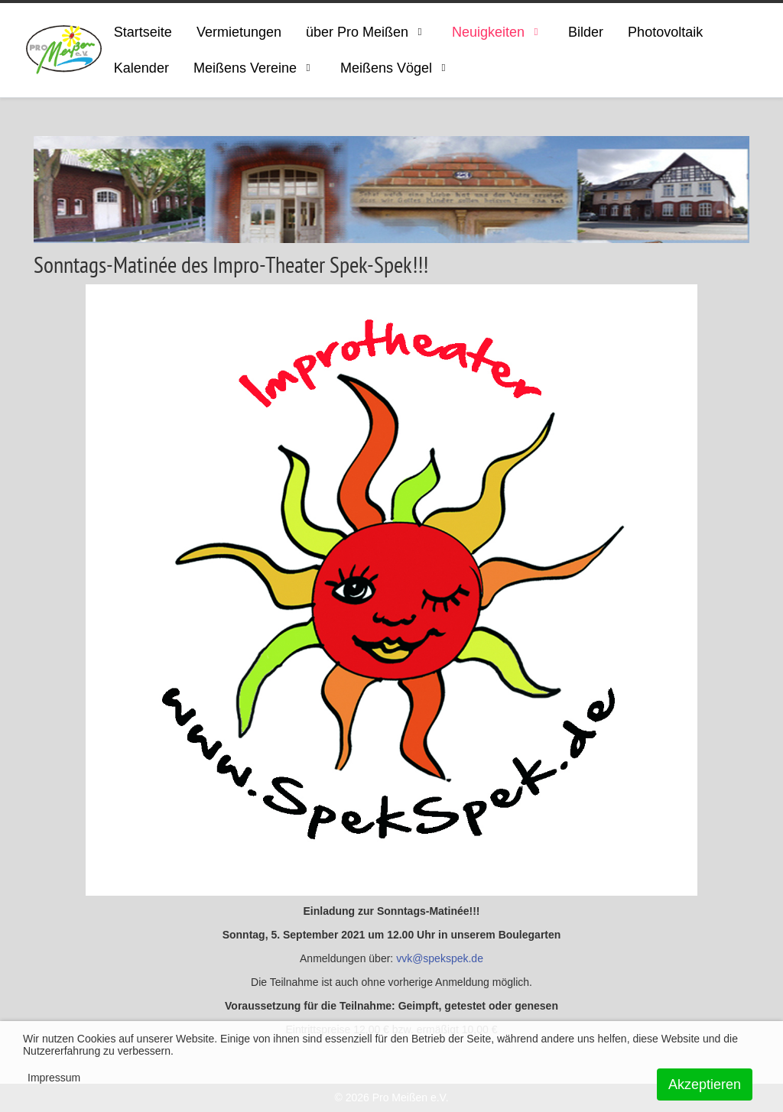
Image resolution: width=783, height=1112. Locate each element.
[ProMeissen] (64, 50)
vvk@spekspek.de (439, 958)
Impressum (54, 1077)
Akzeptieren (704, 1084)
